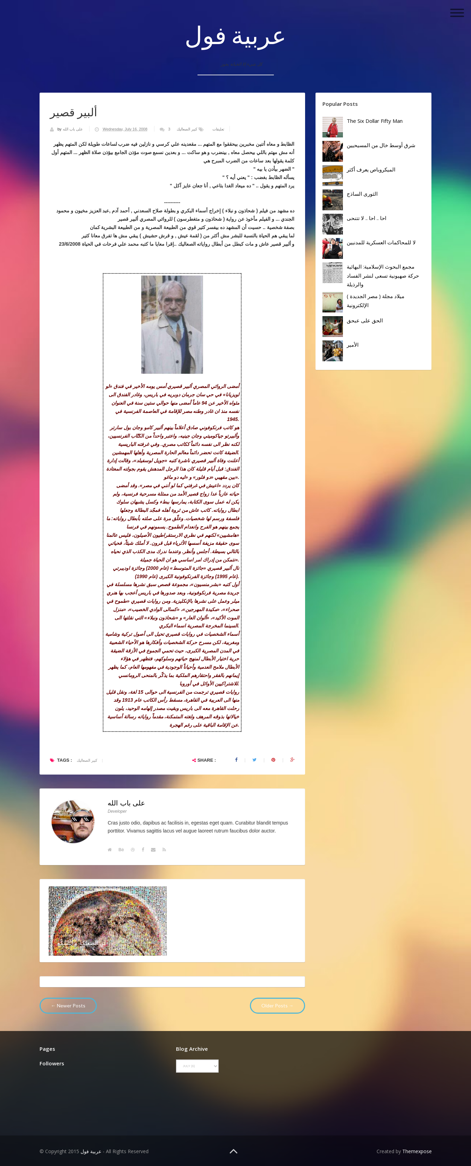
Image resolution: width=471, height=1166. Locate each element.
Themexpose (417, 1151)
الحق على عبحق (365, 320)
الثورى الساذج (362, 193)
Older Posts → (277, 1005)
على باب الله (73, 129)
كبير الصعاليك (187, 129)
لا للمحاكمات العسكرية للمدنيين (381, 242)
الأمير (353, 344)
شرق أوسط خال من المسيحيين (381, 145)
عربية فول (235, 34)
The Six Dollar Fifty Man (375, 120)
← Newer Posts (68, 1005)
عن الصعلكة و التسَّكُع (82, 943)
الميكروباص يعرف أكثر (371, 169)
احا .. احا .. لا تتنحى (366, 217)
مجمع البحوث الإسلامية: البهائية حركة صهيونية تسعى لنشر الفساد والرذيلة (383, 275)
